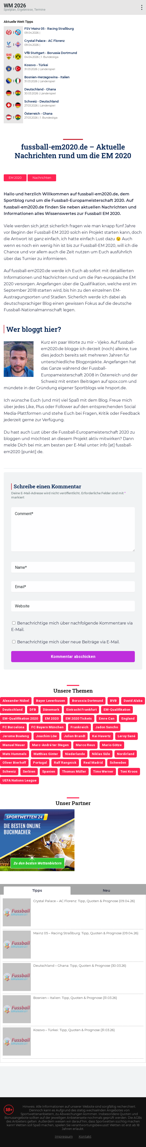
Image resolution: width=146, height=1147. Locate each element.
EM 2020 (15, 178)
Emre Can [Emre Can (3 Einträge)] (106, 718)
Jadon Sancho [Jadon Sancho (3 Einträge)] (106, 727)
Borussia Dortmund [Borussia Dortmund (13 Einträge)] (87, 701)
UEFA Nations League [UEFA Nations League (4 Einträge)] (19, 780)
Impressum (64, 1136)
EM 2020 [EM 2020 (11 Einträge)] (52, 718)
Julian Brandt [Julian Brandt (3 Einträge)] (74, 736)
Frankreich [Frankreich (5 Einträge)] (79, 727)
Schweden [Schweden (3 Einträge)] (118, 762)
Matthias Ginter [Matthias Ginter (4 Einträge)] (46, 754)
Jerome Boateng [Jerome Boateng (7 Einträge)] (15, 736)
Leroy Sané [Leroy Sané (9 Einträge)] (126, 736)
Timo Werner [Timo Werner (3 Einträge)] (103, 771)
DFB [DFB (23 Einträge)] (33, 709)
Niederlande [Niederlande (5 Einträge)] (75, 754)
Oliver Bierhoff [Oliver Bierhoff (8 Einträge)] (14, 762)
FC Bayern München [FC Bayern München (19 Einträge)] (47, 727)
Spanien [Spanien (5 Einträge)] (48, 771)
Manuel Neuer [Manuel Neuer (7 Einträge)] (13, 745)
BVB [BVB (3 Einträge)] (113, 701)
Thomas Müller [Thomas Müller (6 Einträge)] (74, 771)
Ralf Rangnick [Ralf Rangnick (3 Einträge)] (65, 762)
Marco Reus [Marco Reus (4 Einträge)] (85, 745)
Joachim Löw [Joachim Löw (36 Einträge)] (46, 736)
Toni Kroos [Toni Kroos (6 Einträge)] (129, 771)
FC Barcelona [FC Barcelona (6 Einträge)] (13, 727)
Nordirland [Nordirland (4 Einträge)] (125, 754)
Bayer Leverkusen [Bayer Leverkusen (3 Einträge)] (50, 701)
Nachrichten (42, 178)
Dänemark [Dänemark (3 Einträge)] (51, 709)
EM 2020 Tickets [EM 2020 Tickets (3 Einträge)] (79, 718)
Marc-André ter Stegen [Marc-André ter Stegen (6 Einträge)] (50, 745)
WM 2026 (15, 5)
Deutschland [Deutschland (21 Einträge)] (12, 709)
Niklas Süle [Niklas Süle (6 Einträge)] (101, 754)
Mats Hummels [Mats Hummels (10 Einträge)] (14, 754)
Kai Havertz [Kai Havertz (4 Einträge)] (101, 736)
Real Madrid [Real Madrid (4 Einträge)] (93, 762)
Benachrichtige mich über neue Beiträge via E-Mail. (68, 642)
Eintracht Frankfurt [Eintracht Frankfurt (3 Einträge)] (81, 709)
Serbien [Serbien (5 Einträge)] (29, 771)
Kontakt (85, 1136)
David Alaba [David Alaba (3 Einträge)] (133, 701)
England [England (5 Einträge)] (128, 718)
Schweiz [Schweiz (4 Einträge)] (9, 771)
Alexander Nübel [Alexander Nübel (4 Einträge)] (15, 701)
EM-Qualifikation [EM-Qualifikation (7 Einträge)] (117, 709)
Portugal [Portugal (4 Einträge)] (40, 762)
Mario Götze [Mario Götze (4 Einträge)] (112, 745)
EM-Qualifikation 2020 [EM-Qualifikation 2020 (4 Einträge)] (20, 718)
